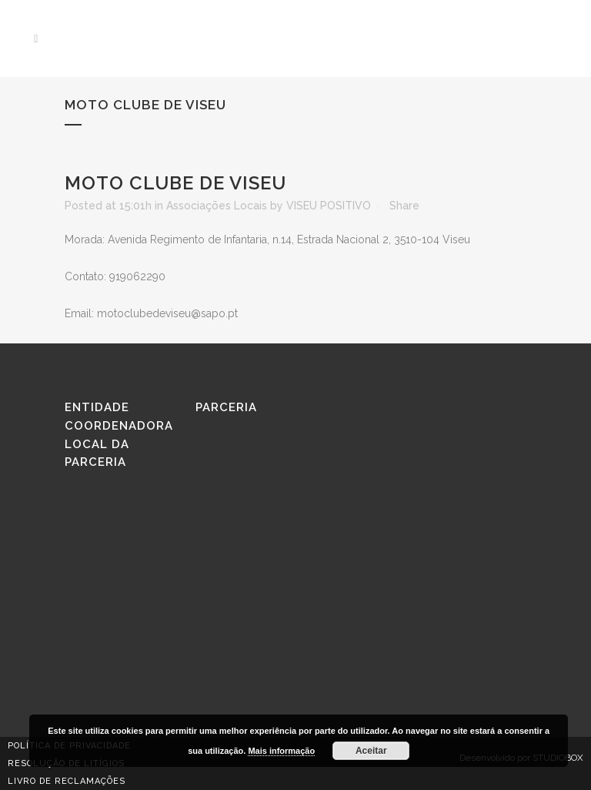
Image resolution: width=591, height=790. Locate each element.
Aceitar (371, 750)
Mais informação (281, 750)
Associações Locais (216, 205)
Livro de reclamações (66, 781)
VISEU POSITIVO (328, 205)
